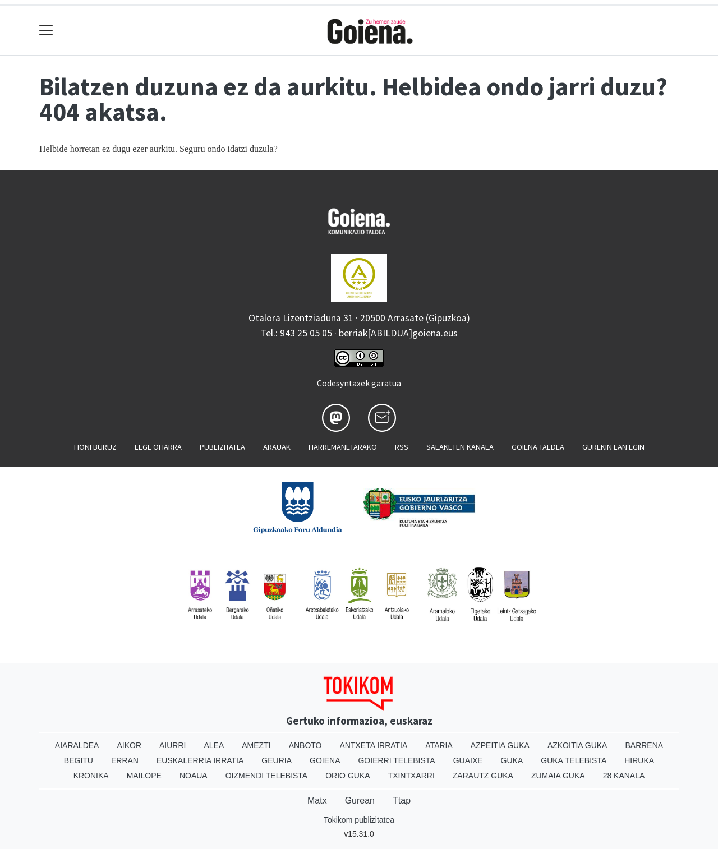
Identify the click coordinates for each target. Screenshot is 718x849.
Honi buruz (95, 447)
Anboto (305, 745)
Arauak (277, 447)
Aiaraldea (77, 745)
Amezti (256, 745)
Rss (401, 447)
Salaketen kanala (460, 447)
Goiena (325, 760)
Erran (125, 760)
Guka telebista (573, 760)
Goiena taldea (538, 447)
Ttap (402, 800)
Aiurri (172, 745)
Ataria (439, 745)
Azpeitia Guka (500, 745)
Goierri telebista (396, 760)
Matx (317, 800)
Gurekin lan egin (613, 447)
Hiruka (639, 760)
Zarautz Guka (483, 775)
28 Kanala (624, 775)
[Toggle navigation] (46, 30)
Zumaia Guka (558, 775)
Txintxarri (411, 775)
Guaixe (468, 760)
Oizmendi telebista (266, 775)
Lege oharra (158, 447)
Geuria (276, 760)
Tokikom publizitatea (359, 819)
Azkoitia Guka (577, 745)
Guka (512, 760)
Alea (214, 745)
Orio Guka (347, 775)
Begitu (78, 760)
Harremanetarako (343, 447)
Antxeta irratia (374, 745)
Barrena (644, 745)
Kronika (91, 775)
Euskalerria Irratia (200, 760)
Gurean (360, 800)
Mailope (144, 775)
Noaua (194, 775)
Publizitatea (222, 447)
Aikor (129, 745)
